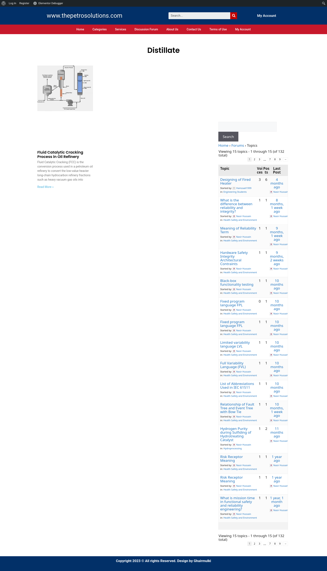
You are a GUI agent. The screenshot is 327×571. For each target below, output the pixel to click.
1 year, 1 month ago (277, 501)
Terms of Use (218, 29)
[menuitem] (3, 3)
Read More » (45, 187)
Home (80, 29)
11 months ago (276, 432)
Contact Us (194, 29)
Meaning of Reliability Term (238, 230)
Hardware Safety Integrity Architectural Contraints (234, 258)
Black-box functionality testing (236, 282)
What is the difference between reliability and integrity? (236, 206)
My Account (266, 16)
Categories (99, 29)
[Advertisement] (253, 94)
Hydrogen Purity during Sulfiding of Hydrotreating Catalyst (235, 434)
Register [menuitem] (24, 3)
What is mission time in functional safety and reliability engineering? (237, 503)
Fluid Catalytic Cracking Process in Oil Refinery (60, 154)
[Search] (233, 15)
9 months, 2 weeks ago (277, 258)
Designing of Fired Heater (235, 181)
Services (120, 29)
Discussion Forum (146, 29)
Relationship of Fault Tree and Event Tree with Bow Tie (237, 408)
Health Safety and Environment (240, 219)
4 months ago (276, 183)
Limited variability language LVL (235, 344)
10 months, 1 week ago (277, 410)
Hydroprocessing (232, 448)
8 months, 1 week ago (277, 206)
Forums (237, 145)
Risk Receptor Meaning (231, 458)
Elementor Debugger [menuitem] (50, 3)
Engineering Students (235, 191)
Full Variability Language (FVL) (233, 365)
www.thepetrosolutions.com (84, 15)
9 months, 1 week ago (277, 234)
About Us (172, 29)
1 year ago (277, 458)
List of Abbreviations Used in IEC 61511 (237, 385)
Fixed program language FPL (232, 303)
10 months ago (276, 284)
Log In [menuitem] (12, 3)
